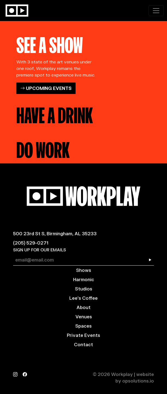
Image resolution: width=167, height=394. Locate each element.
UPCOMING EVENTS (45, 88)
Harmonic (83, 279)
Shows (83, 270)
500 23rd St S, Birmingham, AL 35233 (55, 233)
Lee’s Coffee (83, 298)
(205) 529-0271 (30, 242)
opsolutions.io (138, 380)
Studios (83, 288)
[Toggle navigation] (156, 10)
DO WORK (43, 148)
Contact (83, 344)
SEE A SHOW (49, 43)
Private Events (83, 335)
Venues (83, 316)
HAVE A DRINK (54, 113)
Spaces (83, 325)
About (83, 307)
